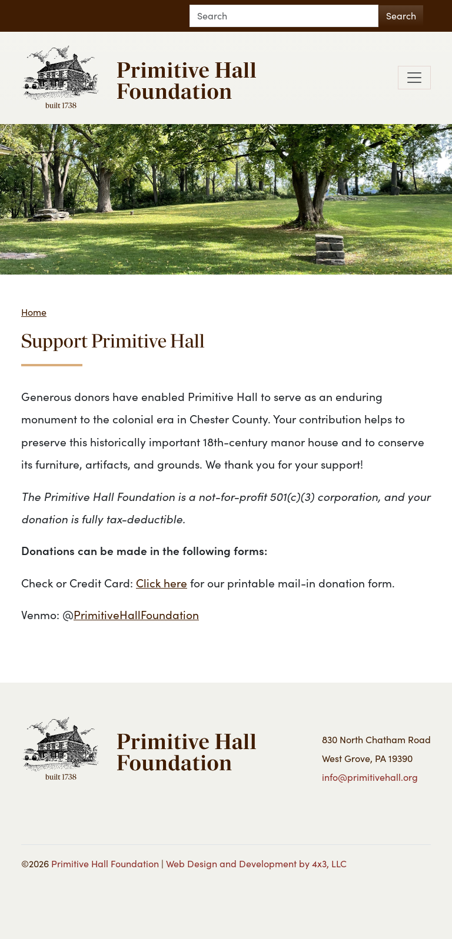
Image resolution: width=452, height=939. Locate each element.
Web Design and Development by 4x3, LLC (256, 863)
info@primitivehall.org (370, 777)
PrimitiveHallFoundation (136, 614)
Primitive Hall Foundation (105, 863)
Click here (161, 582)
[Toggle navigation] (414, 77)
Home (33, 312)
